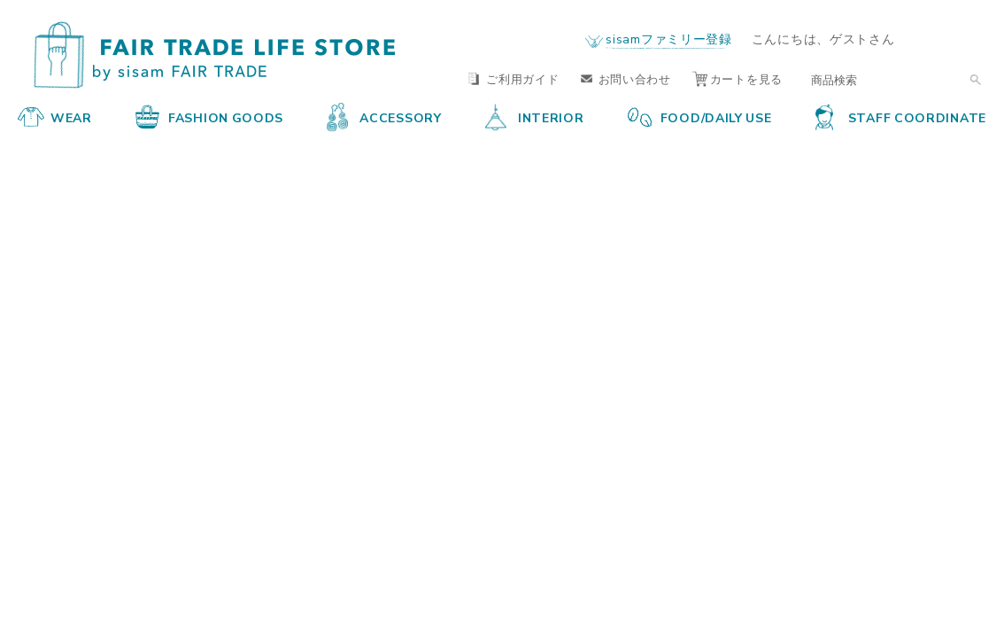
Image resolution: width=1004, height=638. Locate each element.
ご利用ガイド (513, 78)
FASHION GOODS (209, 117)
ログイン (952, 38)
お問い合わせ (626, 78)
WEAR (55, 117)
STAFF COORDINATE (900, 117)
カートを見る (737, 78)
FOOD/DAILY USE (700, 117)
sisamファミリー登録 (668, 38)
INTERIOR (534, 117)
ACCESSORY (384, 117)
